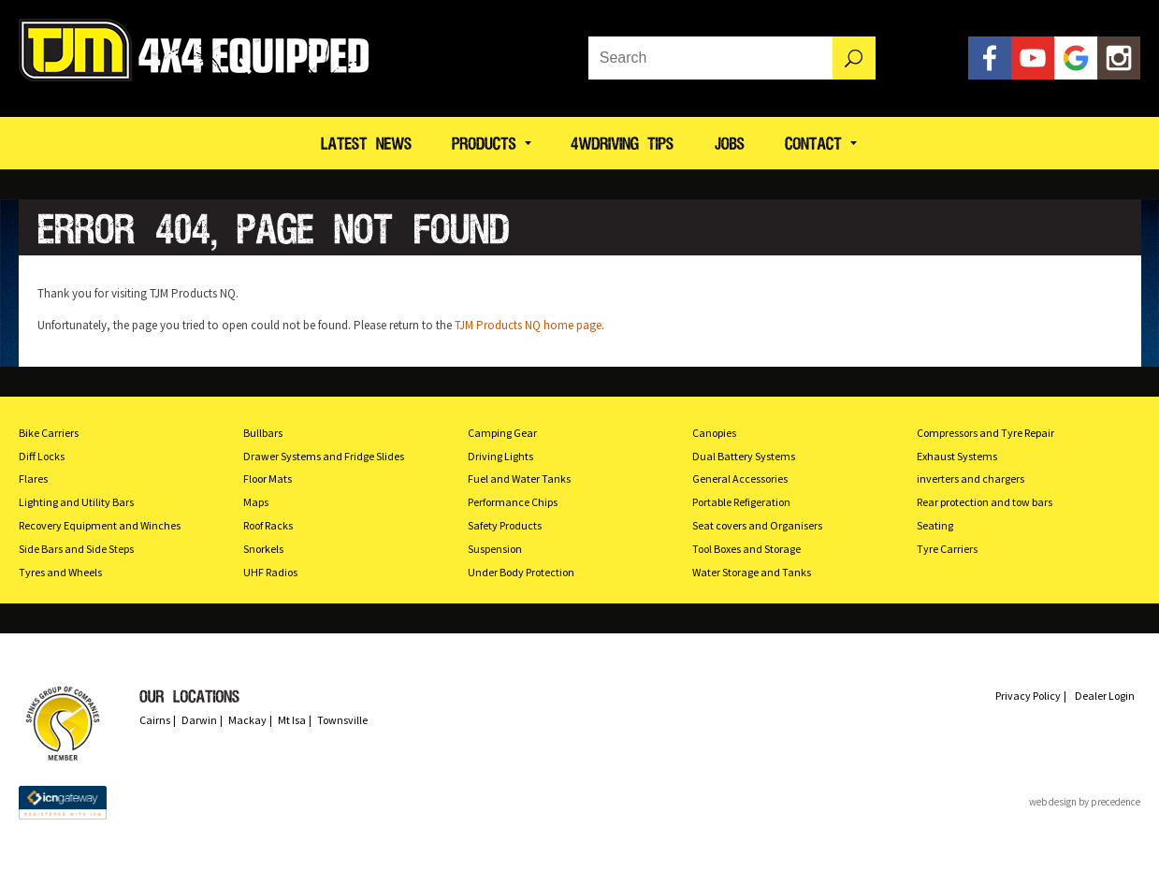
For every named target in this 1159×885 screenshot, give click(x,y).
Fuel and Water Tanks (519, 479)
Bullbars (263, 433)
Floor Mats (267, 479)
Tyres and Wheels (60, 572)
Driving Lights (500, 456)
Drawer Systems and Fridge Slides (323, 456)
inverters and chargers (970, 479)
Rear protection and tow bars (984, 502)
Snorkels (263, 549)
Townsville (342, 720)
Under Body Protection (521, 572)
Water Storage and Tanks (751, 572)
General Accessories (740, 479)
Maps (255, 502)
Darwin (199, 720)
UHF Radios (270, 572)
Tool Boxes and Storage (746, 549)
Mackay (247, 720)
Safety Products (505, 525)
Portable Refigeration (741, 502)
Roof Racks (268, 525)
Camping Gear (502, 433)
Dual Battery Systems (743, 456)
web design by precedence (1084, 801)
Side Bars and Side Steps (76, 549)
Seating (935, 525)
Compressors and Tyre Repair (985, 433)
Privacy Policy (1028, 696)
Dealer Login (1105, 696)
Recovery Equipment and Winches (100, 525)
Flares (33, 479)
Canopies (714, 433)
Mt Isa (292, 720)
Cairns (154, 720)
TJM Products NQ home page (528, 325)
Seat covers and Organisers (757, 525)
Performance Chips (513, 502)
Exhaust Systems (957, 456)
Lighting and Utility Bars (76, 502)
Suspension (495, 549)
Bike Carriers (49, 433)
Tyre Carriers (947, 549)
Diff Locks (42, 456)
